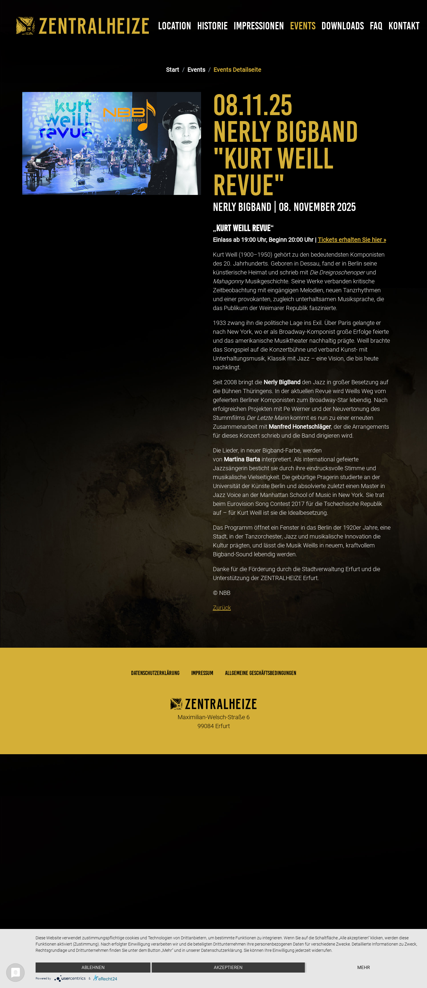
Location (174, 26)
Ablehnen (93, 967)
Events (303, 26)
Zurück (222, 782)
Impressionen (259, 26)
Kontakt (404, 26)
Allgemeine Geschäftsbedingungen (260, 847)
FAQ (376, 26)
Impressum (202, 847)
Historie (212, 26)
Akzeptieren (228, 967)
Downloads (342, 26)
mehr (363, 967)
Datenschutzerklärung (155, 847)
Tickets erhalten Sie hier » (352, 414)
